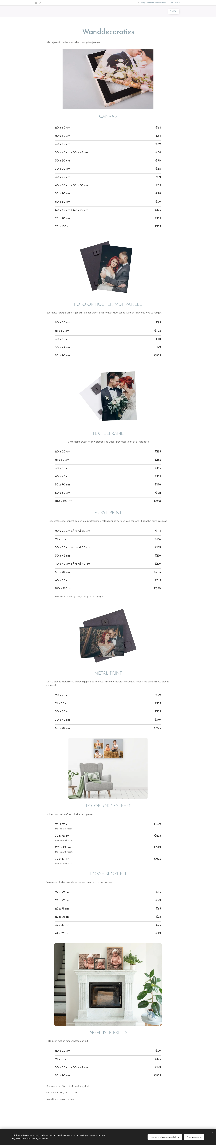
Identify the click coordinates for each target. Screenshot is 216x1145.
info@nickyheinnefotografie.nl (153, 2)
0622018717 (176, 2)
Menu (173, 11)
